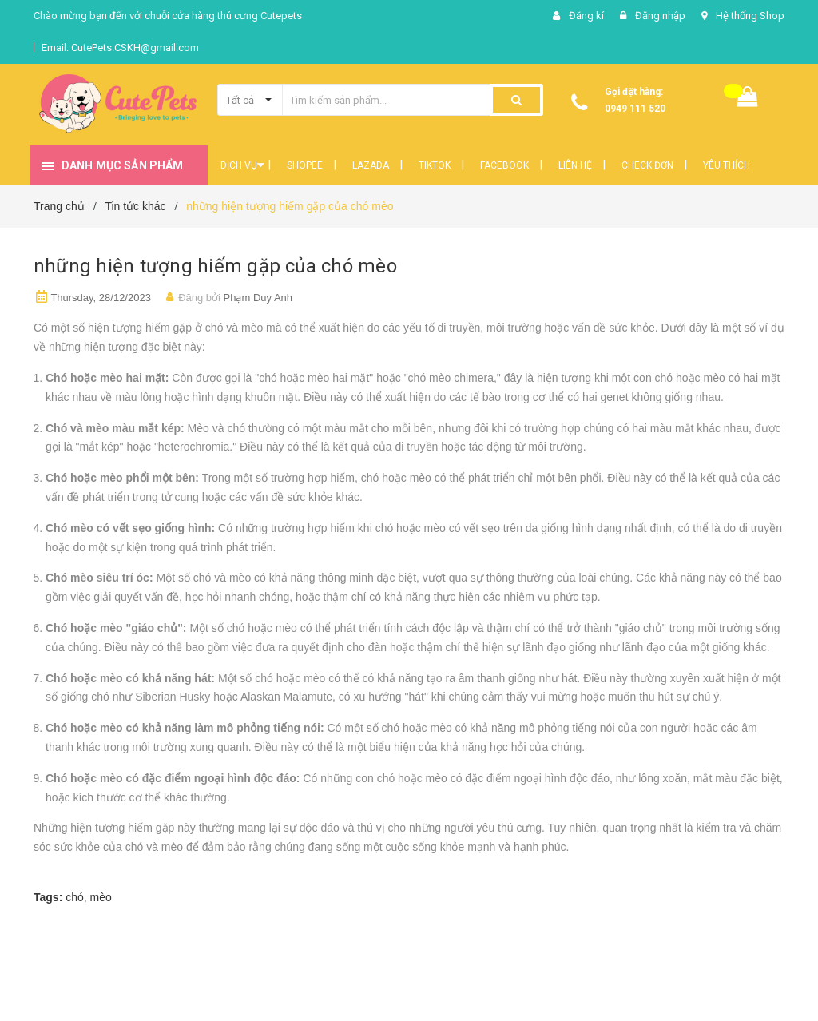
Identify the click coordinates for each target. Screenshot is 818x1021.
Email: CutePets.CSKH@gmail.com (120, 48)
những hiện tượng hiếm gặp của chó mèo (215, 266)
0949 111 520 (635, 108)
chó (75, 897)
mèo (101, 897)
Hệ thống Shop (750, 16)
